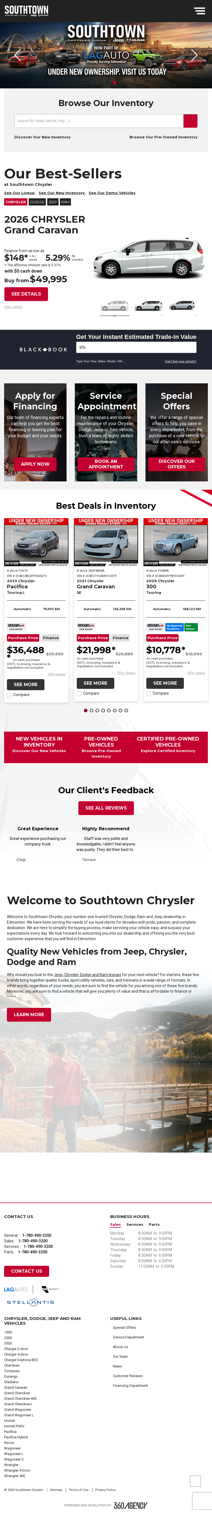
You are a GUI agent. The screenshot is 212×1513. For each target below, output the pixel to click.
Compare (21, 695)
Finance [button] (51, 638)
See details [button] (26, 294)
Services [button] (134, 1224)
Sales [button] (115, 1224)
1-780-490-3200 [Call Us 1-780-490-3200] (36, 1235)
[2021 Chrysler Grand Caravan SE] (106, 542)
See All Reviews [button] (106, 808)
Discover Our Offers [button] (177, 464)
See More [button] (26, 684)
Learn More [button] (29, 1014)
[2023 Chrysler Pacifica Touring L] (36, 542)
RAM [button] (65, 202)
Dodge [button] (37, 202)
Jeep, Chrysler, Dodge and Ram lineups (87, 974)
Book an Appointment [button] (106, 464)
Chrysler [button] (16, 202)
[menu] (199, 11)
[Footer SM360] (131, 1505)
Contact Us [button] (26, 1271)
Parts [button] (154, 1224)
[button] (91, 82)
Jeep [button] (53, 202)
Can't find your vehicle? (181, 361)
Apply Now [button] (35, 464)
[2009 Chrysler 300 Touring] (176, 542)
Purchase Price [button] (23, 638)
